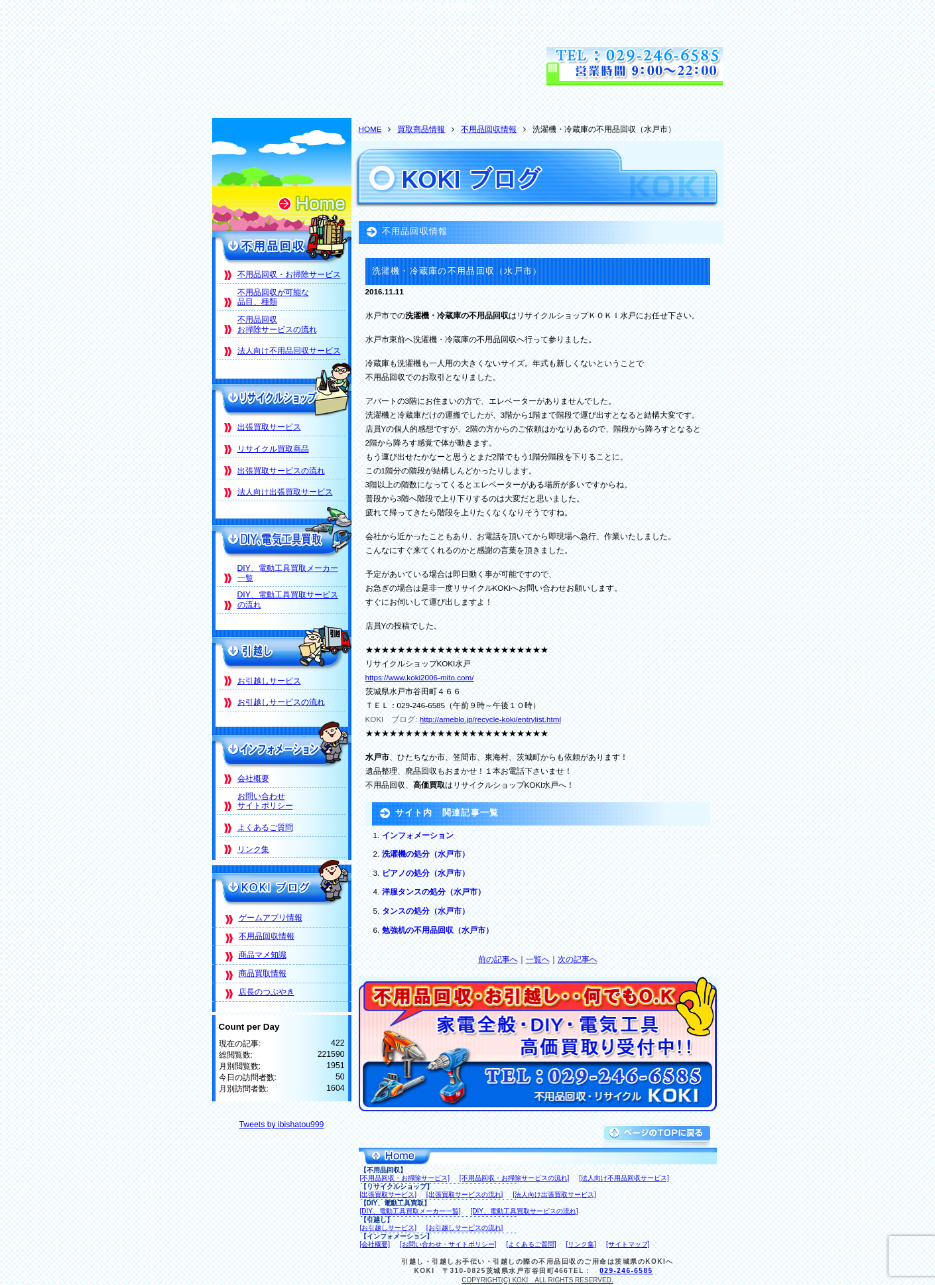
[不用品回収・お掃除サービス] (405, 1178)
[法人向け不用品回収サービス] (624, 1178)
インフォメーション (418, 835)
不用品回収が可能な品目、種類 (273, 297)
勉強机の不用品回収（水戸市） (437, 930)
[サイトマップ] (628, 1244)
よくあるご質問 (265, 827)
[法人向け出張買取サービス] (554, 1194)
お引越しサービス (269, 681)
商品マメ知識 (262, 954)
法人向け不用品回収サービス (289, 350)
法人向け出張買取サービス (285, 492)
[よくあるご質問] (531, 1244)
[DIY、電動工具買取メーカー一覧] (410, 1211)
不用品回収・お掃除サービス (289, 274)
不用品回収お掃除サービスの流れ (277, 324)
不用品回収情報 (489, 129)
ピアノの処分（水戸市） (425, 873)
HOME (370, 129)
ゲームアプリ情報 (270, 917)
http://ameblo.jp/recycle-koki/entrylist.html (490, 719)
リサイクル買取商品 (273, 449)
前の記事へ (498, 959)
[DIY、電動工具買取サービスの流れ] (524, 1211)
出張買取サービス (269, 427)
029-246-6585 (626, 1270)
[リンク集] (581, 1244)
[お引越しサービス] (388, 1227)
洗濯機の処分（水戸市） (425, 853)
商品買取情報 (262, 973)
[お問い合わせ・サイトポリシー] (448, 1244)
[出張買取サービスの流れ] (464, 1194)
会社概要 (253, 778)
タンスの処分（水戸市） (425, 910)
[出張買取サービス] (388, 1194)
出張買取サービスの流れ (281, 470)
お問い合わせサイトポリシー (265, 801)
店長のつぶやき (266, 992)
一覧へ (538, 959)
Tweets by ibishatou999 (281, 1124)
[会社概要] (375, 1244)
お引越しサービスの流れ (281, 702)
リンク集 (253, 849)
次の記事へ (577, 959)
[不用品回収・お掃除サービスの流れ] (515, 1178)
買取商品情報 (421, 129)
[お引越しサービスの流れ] (464, 1227)
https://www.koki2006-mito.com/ (419, 677)
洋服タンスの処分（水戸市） (433, 891)
